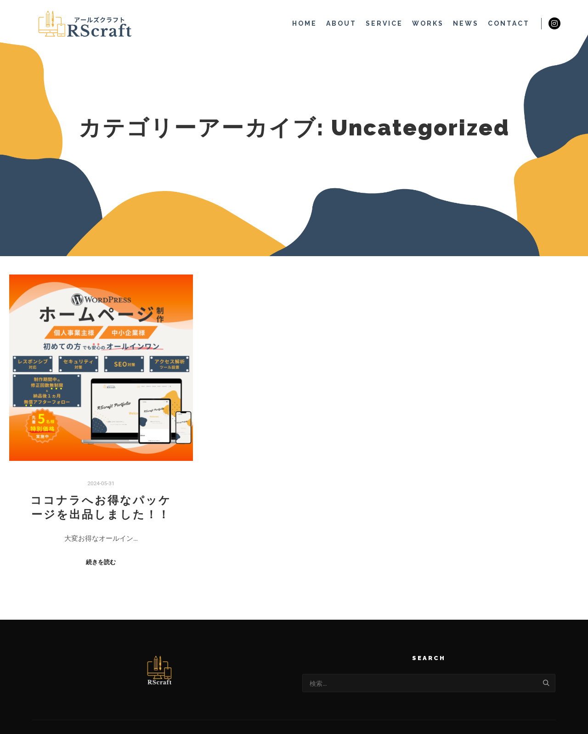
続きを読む (101, 562)
